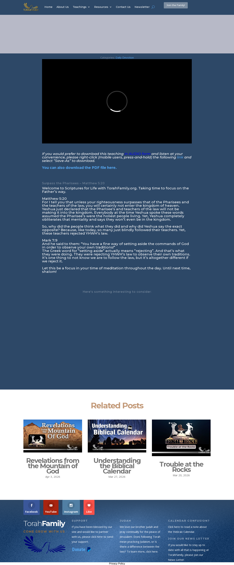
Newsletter (142, 7)
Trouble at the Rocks (181, 467)
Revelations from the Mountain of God (52, 466)
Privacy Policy (117, 563)
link (180, 157)
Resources (101, 7)
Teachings (79, 7)
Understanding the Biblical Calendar (117, 466)
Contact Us (123, 7)
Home (48, 7)
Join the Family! (182, 7)
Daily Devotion (125, 57)
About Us (62, 7)
